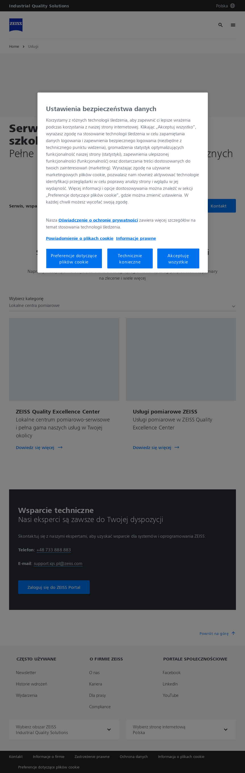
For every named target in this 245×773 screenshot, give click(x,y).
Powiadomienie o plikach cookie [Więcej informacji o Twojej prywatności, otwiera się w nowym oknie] (80, 238)
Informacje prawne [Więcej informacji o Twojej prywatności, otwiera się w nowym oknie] (136, 238)
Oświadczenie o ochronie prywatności (98, 220)
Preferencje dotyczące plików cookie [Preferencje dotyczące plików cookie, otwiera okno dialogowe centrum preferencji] (74, 258)
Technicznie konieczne (130, 258)
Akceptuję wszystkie (178, 258)
